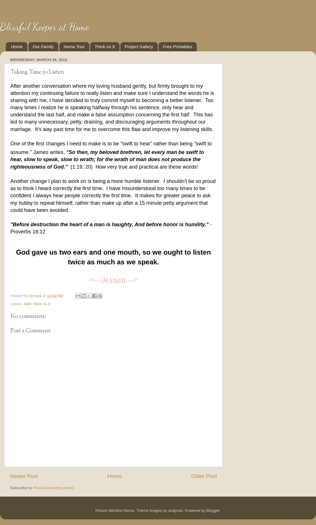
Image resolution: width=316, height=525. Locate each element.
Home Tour (74, 46)
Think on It (105, 46)
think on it (41, 304)
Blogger (212, 510)
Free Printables (177, 46)
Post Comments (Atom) (54, 488)
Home (17, 46)
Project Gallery (139, 46)
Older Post (204, 476)
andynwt (175, 510)
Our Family (43, 46)
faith (27, 304)
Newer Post (24, 476)
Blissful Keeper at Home (44, 27)
